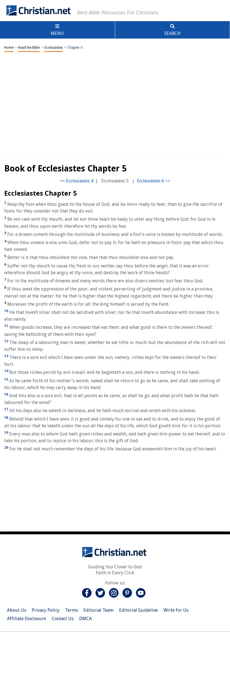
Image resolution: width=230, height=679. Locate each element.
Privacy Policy (46, 610)
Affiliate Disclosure (26, 618)
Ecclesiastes (53, 48)
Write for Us (175, 610)
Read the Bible (29, 48)
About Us (16, 610)
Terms (71, 610)
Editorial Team (98, 610)
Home (8, 48)
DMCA (85, 618)
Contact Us (63, 618)
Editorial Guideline (138, 610)
